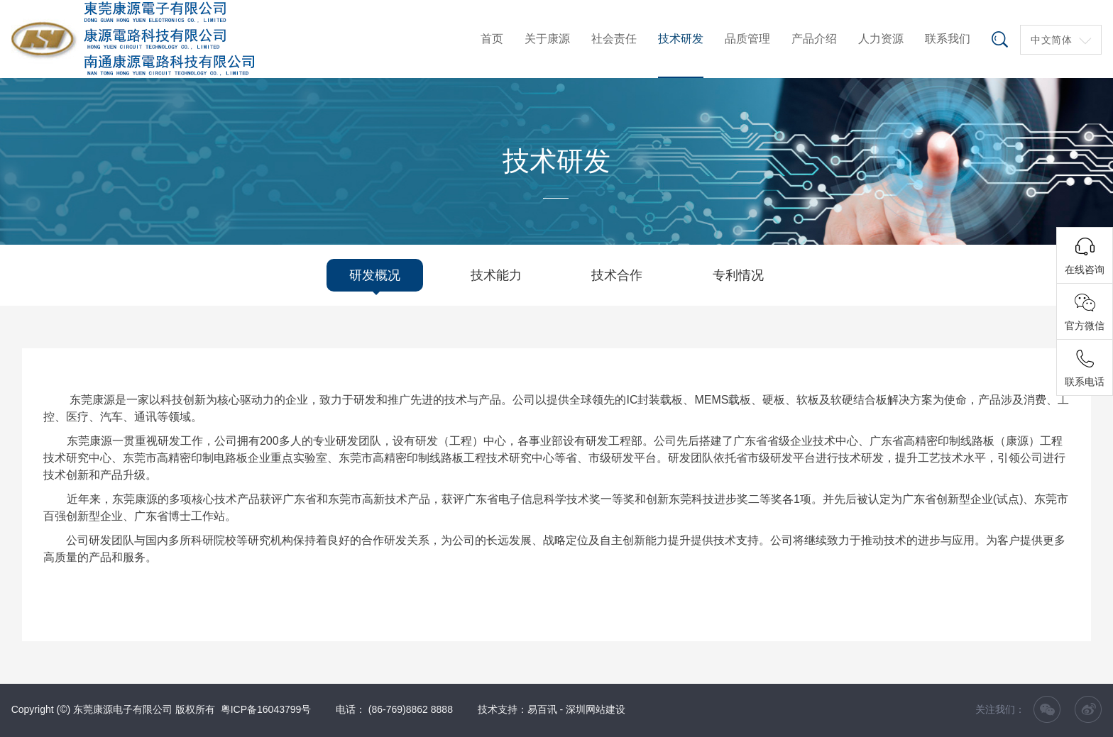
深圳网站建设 (595, 709)
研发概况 (374, 275)
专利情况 (738, 275)
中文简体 (1051, 39)
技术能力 (496, 275)
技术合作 (616, 275)
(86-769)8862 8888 (410, 709)
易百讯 (542, 709)
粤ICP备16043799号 (266, 709)
